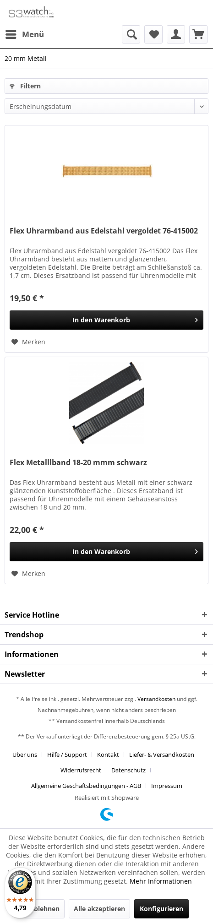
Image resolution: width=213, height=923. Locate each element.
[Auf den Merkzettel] (28, 342)
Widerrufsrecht (80, 770)
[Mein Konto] (176, 34)
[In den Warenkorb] (106, 320)
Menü (24, 33)
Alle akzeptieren (99, 908)
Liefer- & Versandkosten (161, 754)
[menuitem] (24, 34)
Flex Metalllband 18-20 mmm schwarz (78, 462)
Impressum (166, 786)
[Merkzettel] (153, 34)
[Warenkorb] (198, 34)
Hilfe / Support (67, 754)
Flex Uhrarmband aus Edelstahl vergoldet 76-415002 (104, 231)
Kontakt (108, 754)
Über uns (24, 754)
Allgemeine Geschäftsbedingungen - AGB (86, 786)
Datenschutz (128, 770)
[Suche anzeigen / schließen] (131, 34)
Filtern (25, 85)
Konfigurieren (161, 908)
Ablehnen (44, 908)
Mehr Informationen (161, 881)
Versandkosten (156, 699)
